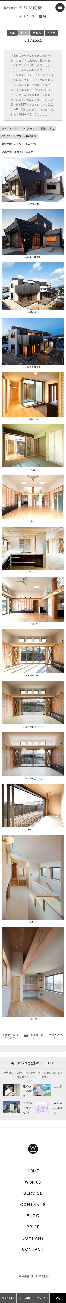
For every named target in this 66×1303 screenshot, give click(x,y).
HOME (33, 1171)
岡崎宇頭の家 (57, 1036)
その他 (51, 32)
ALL (12, 32)
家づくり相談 (8, 1298)
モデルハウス (41, 1298)
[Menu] (60, 7)
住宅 (24, 32)
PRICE (33, 1227)
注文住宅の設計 (57, 1108)
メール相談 (25, 1298)
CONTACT (33, 1249)
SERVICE (33, 1193)
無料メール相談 (27, 1091)
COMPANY (33, 1238)
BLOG (33, 1215)
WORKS (33, 1182)
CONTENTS (33, 1204)
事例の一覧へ (33, 1037)
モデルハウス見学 (27, 1108)
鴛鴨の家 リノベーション (12, 1036)
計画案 (37, 32)
